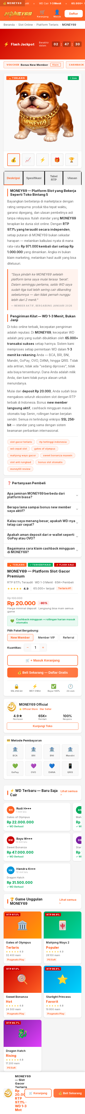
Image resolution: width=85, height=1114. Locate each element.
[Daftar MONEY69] (42, 112)
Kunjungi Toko (42, 726)
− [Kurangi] (28, 647)
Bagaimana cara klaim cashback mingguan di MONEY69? (41, 550)
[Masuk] (57, 13)
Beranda (9, 24)
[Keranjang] (43, 13)
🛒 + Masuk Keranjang (43, 660)
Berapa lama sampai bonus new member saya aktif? (39, 509)
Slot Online (25, 24)
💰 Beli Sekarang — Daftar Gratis (42, 672)
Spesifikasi (33, 178)
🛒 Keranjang (38, 1093)
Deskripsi (13, 178)
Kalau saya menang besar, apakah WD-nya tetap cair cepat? (41, 522)
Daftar (73, 13)
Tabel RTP (53, 178)
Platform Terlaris (47, 24)
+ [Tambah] (43, 647)
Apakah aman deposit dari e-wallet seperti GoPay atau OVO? (40, 536)
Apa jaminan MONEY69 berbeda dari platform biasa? (36, 495)
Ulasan (72, 178)
